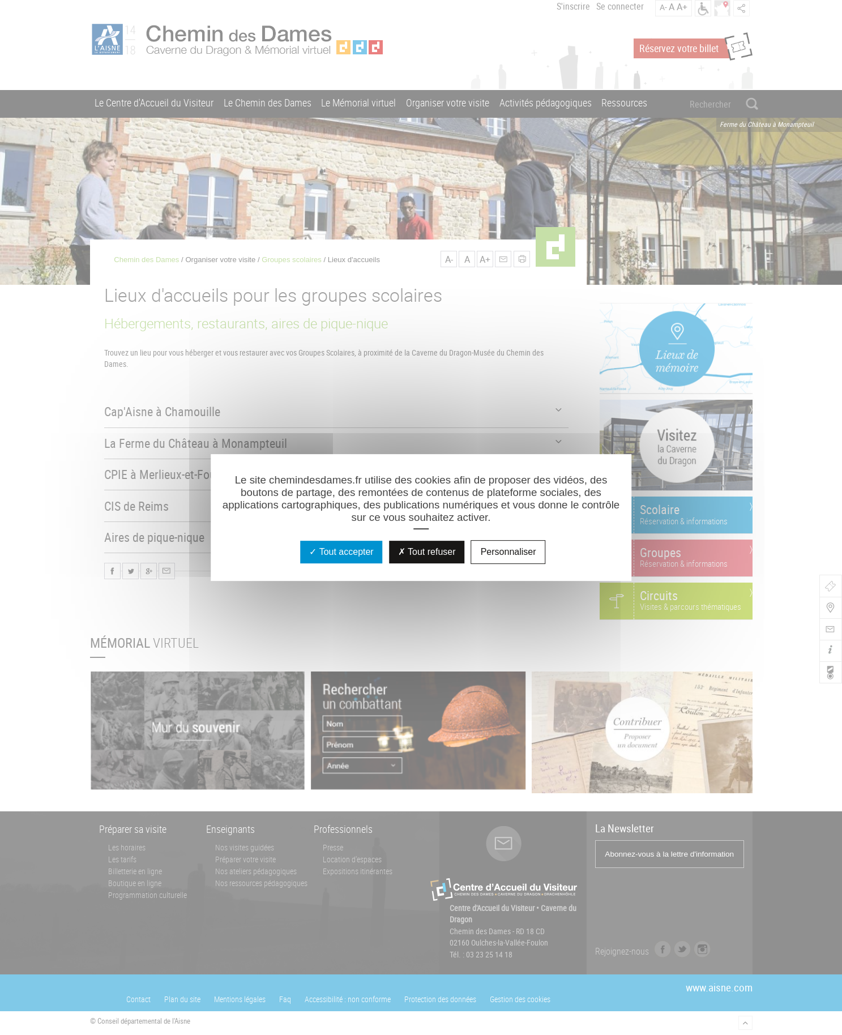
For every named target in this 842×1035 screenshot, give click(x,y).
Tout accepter (341, 552)
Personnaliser (508, 552)
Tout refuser (427, 552)
